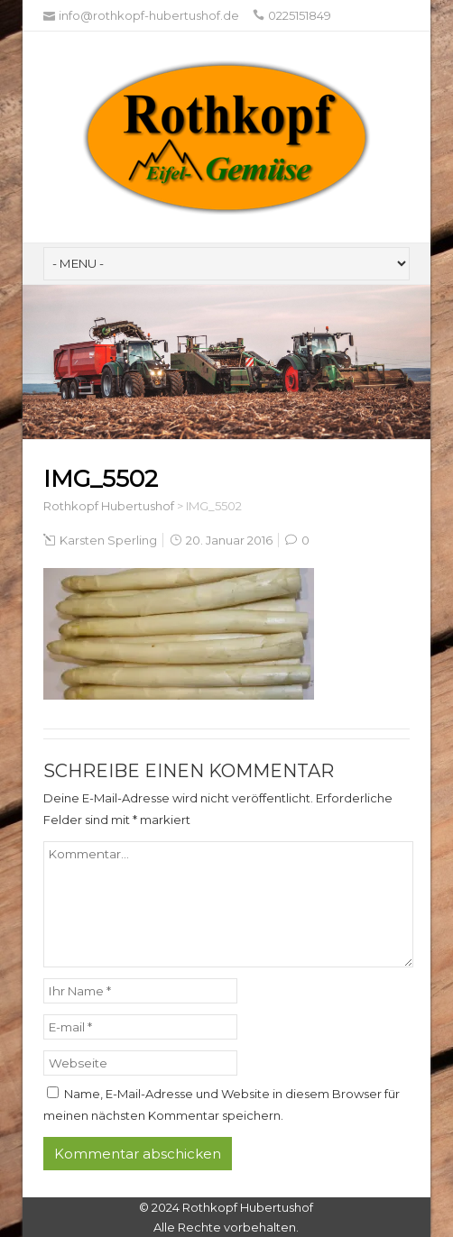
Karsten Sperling (108, 540)
